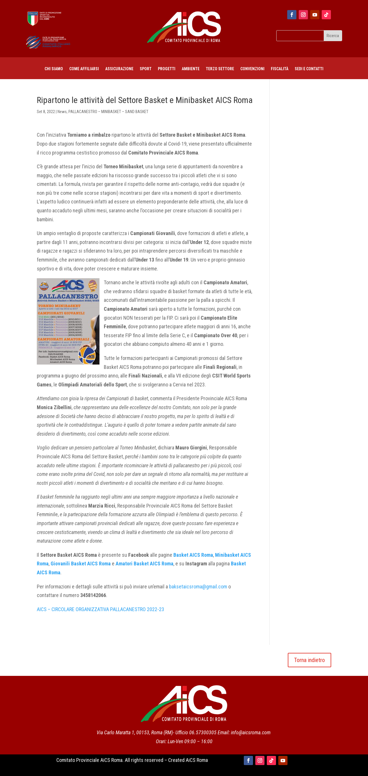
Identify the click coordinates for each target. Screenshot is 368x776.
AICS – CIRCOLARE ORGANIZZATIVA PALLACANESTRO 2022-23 (100, 609)
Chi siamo (54, 69)
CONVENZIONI (252, 69)
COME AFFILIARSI (84, 69)
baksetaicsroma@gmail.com (198, 587)
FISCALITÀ (279, 69)
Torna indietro (309, 660)
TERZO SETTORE (220, 69)
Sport (146, 69)
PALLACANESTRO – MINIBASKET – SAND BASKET (108, 111)
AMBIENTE (191, 69)
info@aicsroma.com (251, 732)
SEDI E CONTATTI (309, 69)
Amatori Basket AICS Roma (144, 563)
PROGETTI (166, 69)
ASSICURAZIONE (119, 69)
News (62, 111)
